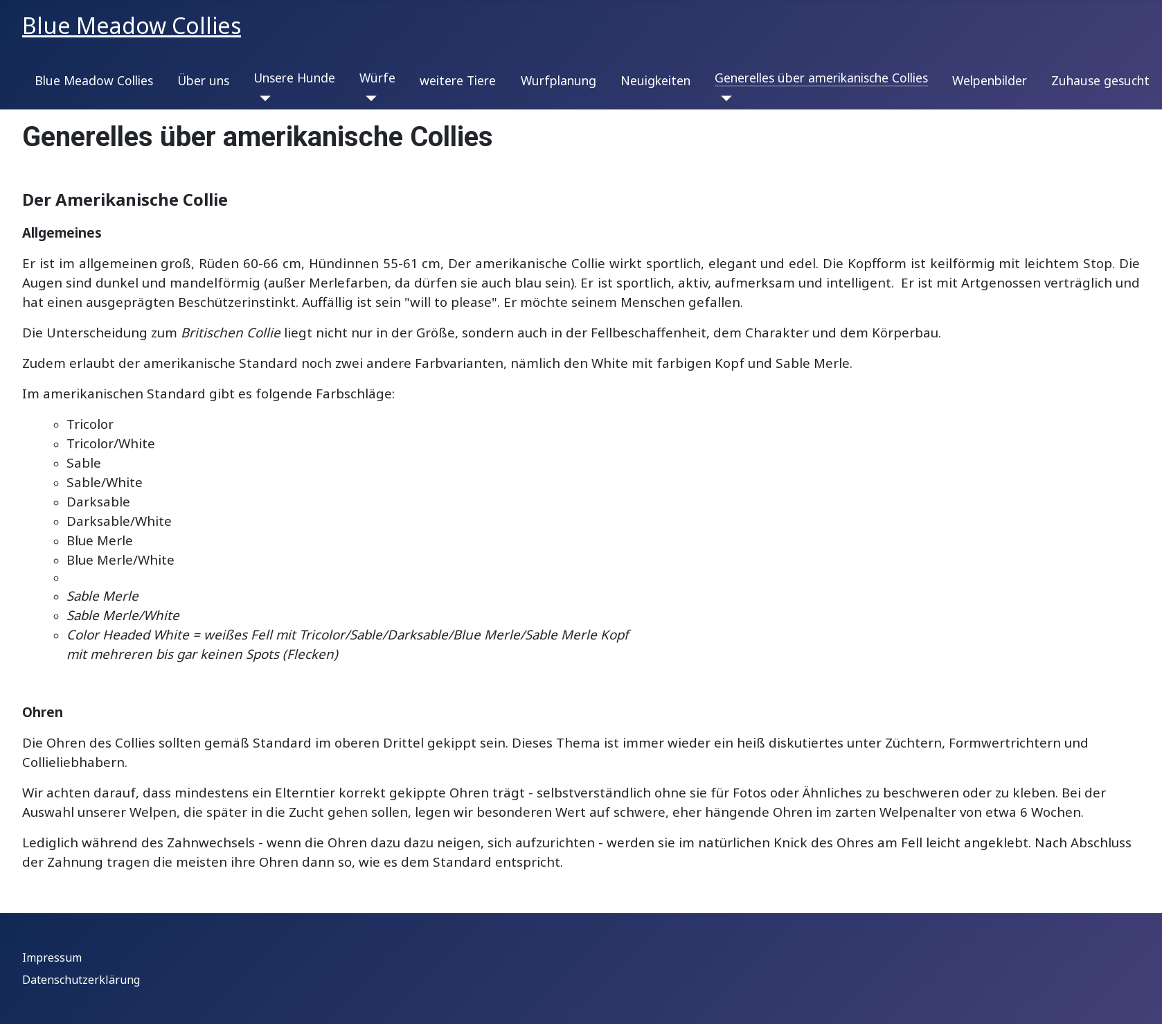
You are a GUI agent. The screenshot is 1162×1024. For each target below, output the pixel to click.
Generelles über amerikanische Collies (821, 77)
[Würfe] (368, 98)
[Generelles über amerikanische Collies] (723, 98)
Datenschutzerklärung (81, 979)
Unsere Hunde (294, 77)
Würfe (377, 77)
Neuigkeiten (655, 80)
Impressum (52, 957)
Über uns (203, 80)
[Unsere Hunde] (262, 98)
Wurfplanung (558, 80)
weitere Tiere (458, 80)
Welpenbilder (989, 80)
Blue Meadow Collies (94, 80)
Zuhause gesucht (1100, 80)
